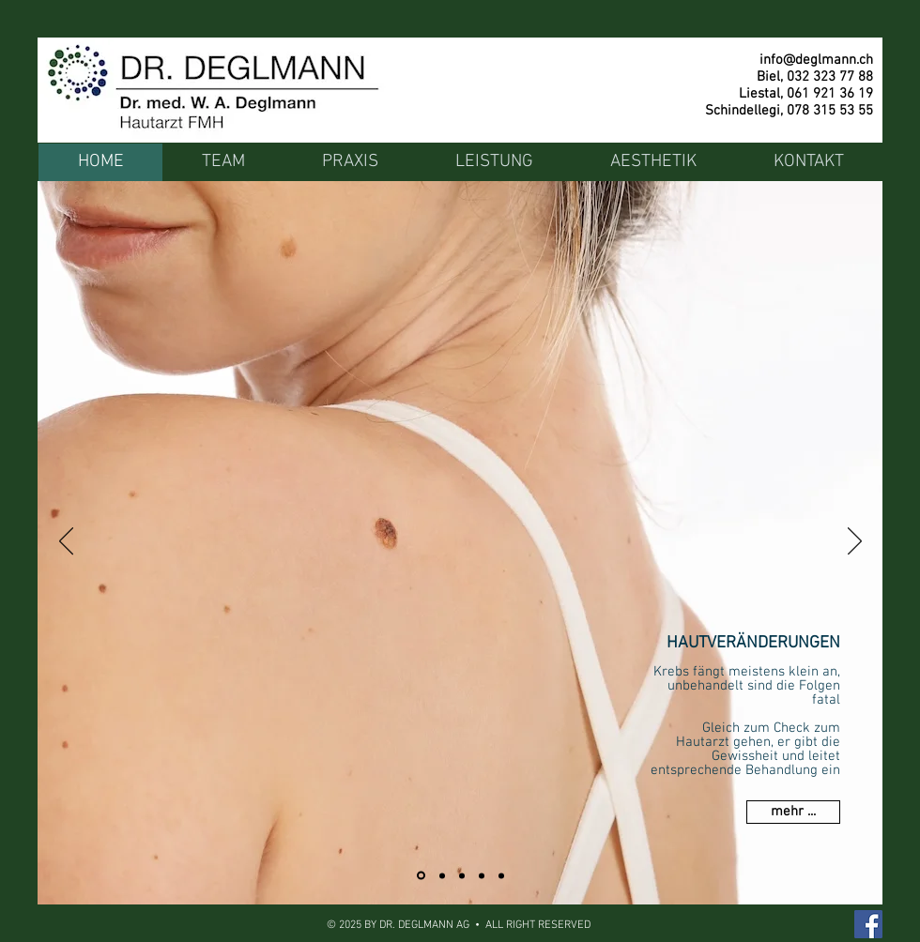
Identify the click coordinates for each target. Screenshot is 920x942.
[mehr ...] (793, 812)
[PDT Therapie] (462, 875)
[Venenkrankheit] (501, 875)
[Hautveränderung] (421, 876)
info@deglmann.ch (816, 60)
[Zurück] (66, 542)
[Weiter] (855, 542)
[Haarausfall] (442, 875)
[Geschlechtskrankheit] (481, 875)
